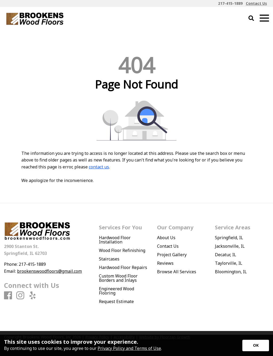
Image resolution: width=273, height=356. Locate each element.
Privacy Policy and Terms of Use (129, 348)
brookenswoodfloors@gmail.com (49, 271)
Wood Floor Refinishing (122, 250)
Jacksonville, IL (230, 246)
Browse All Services (176, 272)
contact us (99, 167)
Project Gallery (172, 254)
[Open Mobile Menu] (264, 18)
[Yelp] (33, 295)
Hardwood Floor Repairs (123, 267)
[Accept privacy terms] (255, 345)
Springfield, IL (229, 237)
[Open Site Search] (251, 18)
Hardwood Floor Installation (115, 239)
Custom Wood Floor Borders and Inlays (118, 278)
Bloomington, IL (231, 272)
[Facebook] (8, 295)
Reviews (165, 263)
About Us (166, 237)
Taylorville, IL (228, 263)
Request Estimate (116, 301)
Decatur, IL (225, 254)
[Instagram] (20, 295)
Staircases (109, 259)
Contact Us (168, 246)
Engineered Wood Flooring (116, 291)
